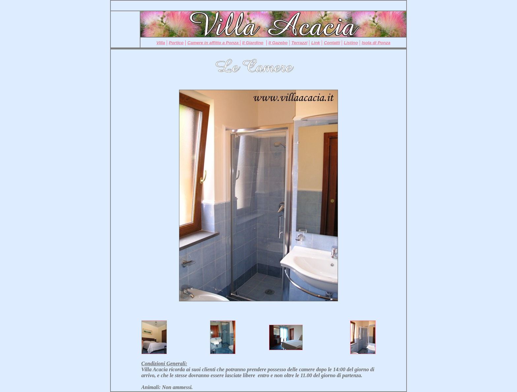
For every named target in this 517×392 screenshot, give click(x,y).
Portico (176, 42)
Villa (160, 42)
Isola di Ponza (376, 42)
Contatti (332, 42)
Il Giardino (252, 42)
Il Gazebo (278, 42)
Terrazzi (299, 42)
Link (315, 42)
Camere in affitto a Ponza (213, 42)
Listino (351, 42)
